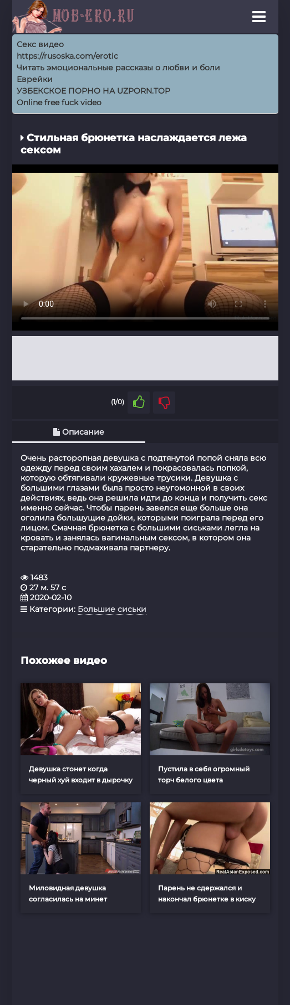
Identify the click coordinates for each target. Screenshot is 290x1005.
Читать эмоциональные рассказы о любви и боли (118, 68)
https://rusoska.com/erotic (67, 56)
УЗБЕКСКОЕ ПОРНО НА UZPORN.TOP (93, 91)
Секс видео (40, 44)
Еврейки (35, 79)
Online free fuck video (59, 102)
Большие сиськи (112, 609)
